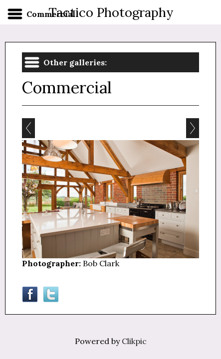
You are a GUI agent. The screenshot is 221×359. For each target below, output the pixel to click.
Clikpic (134, 341)
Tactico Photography (110, 12)
